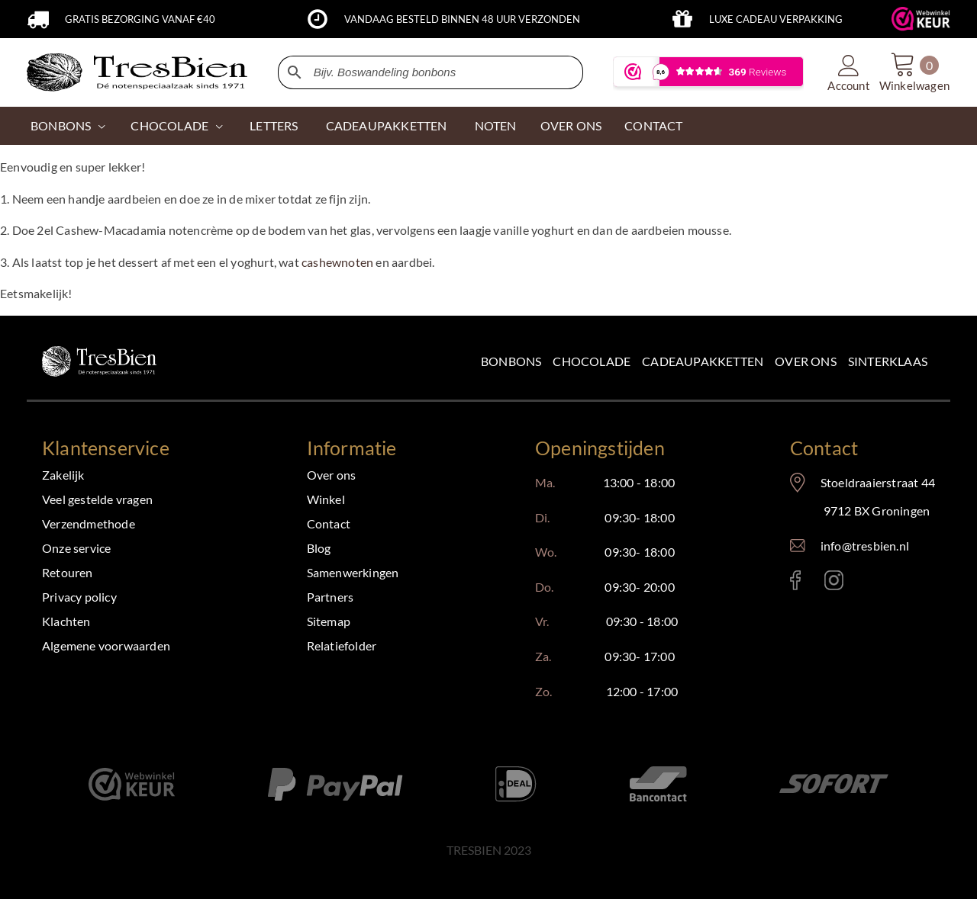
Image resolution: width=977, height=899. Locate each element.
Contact (328, 523)
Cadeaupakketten (702, 361)
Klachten (66, 621)
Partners (330, 596)
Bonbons (61, 125)
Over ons (806, 361)
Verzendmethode (88, 523)
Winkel (326, 499)
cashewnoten (337, 262)
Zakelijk (63, 474)
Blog (319, 548)
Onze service (76, 548)
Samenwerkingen (353, 572)
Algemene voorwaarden (106, 645)
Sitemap (328, 621)
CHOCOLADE (169, 125)
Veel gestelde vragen (97, 499)
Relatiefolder (342, 645)
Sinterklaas (887, 361)
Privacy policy (79, 596)
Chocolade (591, 361)
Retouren (67, 572)
